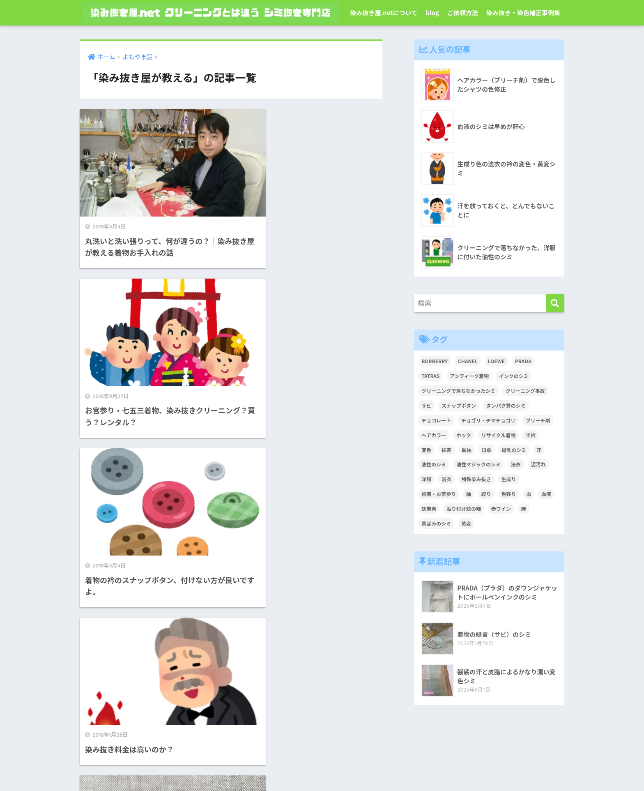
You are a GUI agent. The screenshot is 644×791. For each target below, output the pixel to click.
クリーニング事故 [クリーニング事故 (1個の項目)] (525, 390)
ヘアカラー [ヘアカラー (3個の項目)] (433, 434)
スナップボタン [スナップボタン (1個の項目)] (459, 405)
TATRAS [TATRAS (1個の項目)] (430, 375)
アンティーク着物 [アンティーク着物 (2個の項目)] (469, 375)
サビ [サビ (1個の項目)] (426, 405)
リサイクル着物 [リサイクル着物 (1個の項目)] (498, 434)
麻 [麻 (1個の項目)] (523, 508)
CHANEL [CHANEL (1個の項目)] (468, 360)
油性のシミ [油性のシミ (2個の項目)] (433, 464)
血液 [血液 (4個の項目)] (546, 493)
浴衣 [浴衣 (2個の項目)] (446, 478)
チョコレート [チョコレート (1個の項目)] (436, 420)
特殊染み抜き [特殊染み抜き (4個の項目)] (476, 478)
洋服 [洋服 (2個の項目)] (426, 478)
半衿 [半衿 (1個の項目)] (531, 434)
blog (432, 12)
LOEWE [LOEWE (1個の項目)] (496, 360)
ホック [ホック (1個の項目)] (463, 434)
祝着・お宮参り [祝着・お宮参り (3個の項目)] (438, 493)
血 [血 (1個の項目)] (528, 493)
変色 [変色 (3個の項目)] (426, 449)
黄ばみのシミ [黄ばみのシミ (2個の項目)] (436, 523)
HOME (322, 751)
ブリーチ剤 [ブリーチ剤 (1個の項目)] (538, 420)
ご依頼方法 (462, 12)
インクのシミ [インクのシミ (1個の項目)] (514, 375)
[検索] (555, 303)
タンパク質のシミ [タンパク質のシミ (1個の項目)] (506, 405)
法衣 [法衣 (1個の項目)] (516, 464)
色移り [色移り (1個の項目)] (508, 493)
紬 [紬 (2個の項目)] (468, 493)
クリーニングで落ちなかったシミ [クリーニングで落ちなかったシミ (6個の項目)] (458, 390)
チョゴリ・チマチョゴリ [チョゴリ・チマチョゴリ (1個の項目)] (488, 420)
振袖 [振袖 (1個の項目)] (467, 449)
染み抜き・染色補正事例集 (523, 12)
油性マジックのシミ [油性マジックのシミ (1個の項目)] (478, 464)
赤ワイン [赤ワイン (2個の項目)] (501, 508)
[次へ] (264, 578)
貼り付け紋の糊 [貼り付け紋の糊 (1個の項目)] (463, 508)
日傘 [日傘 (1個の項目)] (487, 449)
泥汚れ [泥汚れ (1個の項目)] (538, 464)
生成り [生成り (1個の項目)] (508, 478)
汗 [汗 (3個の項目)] (538, 449)
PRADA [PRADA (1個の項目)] (523, 360)
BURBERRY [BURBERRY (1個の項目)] (434, 360)
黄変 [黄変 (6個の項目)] (466, 523)
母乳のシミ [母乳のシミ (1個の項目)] (513, 449)
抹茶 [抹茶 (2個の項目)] (446, 449)
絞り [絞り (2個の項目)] (486, 493)
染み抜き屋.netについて (383, 12)
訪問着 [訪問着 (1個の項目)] (428, 508)
